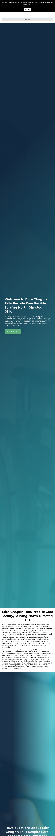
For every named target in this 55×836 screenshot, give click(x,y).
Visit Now (27, 9)
